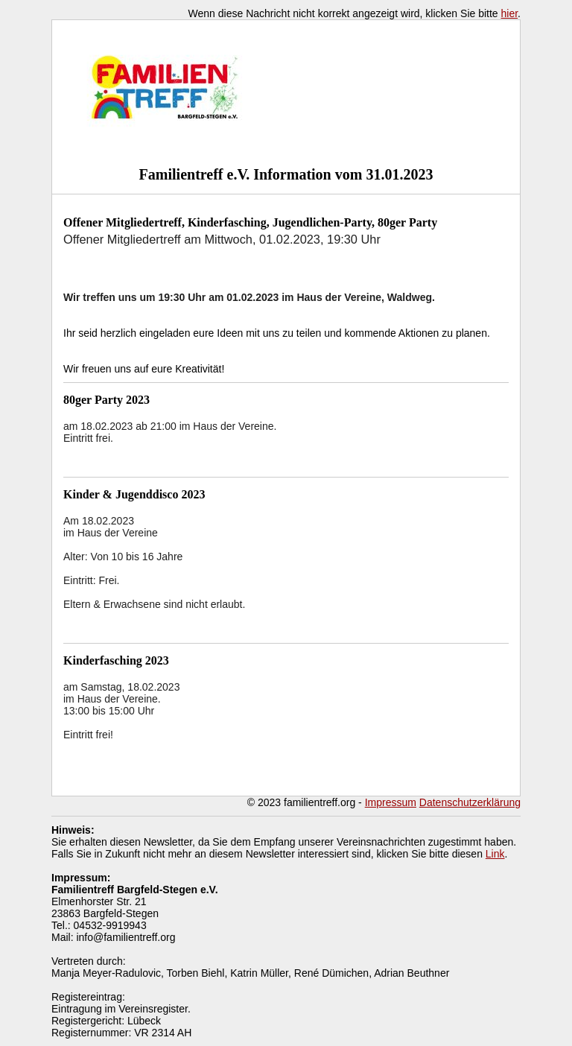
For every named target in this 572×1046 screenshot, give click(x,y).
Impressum (390, 802)
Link (495, 854)
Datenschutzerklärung (470, 802)
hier (509, 13)
